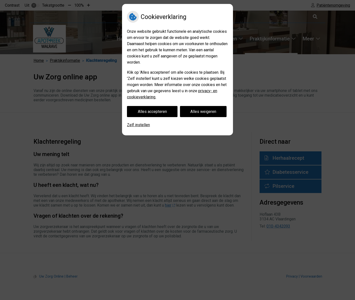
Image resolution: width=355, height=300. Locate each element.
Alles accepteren (152, 111)
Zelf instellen (138, 125)
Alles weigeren (203, 111)
